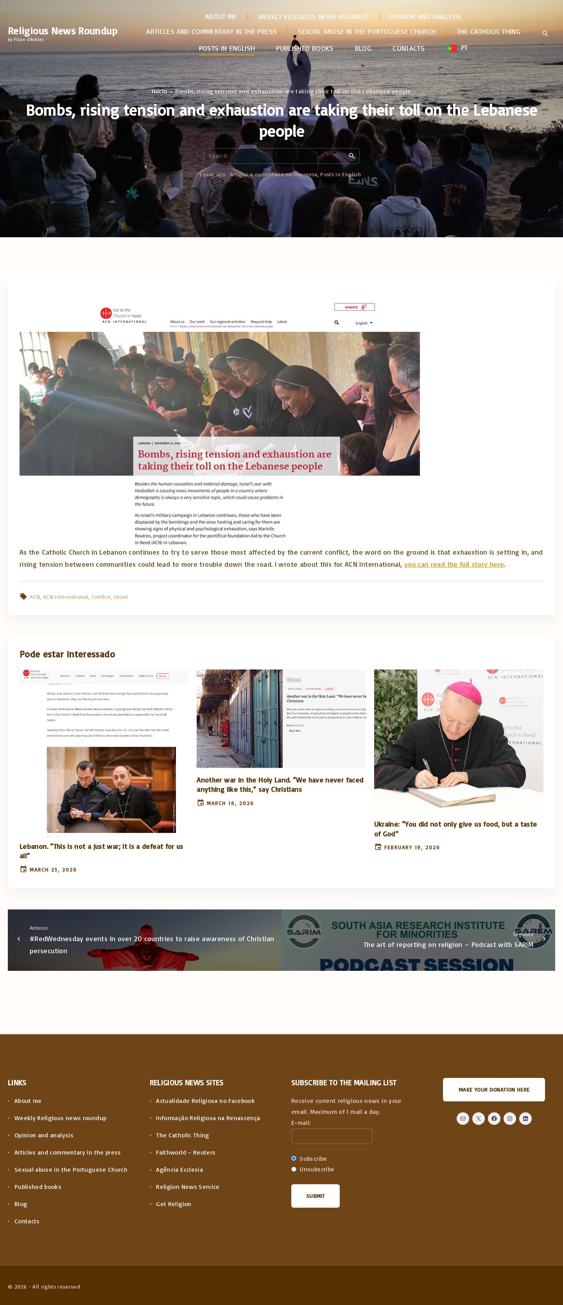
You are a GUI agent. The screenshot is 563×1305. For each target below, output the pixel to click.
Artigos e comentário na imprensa (273, 174)
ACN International (65, 596)
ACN (35, 596)
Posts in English (340, 174)
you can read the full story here (454, 564)
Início (159, 91)
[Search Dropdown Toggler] (545, 34)
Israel (121, 596)
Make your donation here (494, 1089)
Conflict (101, 596)
